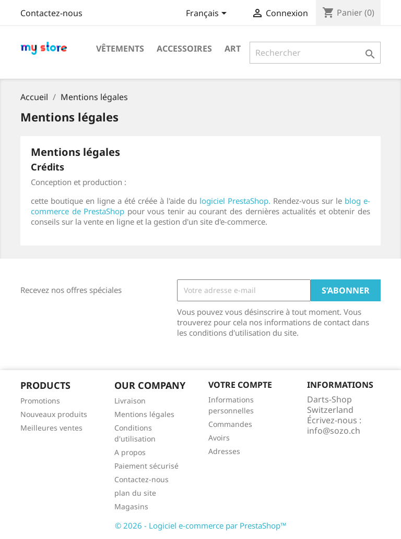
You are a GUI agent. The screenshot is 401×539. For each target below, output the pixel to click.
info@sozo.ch (333, 430)
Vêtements (120, 48)
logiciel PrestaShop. (236, 200)
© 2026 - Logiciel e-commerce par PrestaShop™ (201, 525)
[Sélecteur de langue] (208, 14)
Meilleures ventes (51, 428)
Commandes (230, 424)
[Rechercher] (315, 53)
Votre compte (240, 384)
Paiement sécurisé (146, 466)
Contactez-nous (51, 13)
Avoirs (219, 438)
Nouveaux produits (53, 414)
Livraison (130, 401)
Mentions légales (144, 414)
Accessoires (184, 48)
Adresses (224, 451)
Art (233, 48)
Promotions (40, 401)
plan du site (135, 493)
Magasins (131, 506)
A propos (130, 452)
